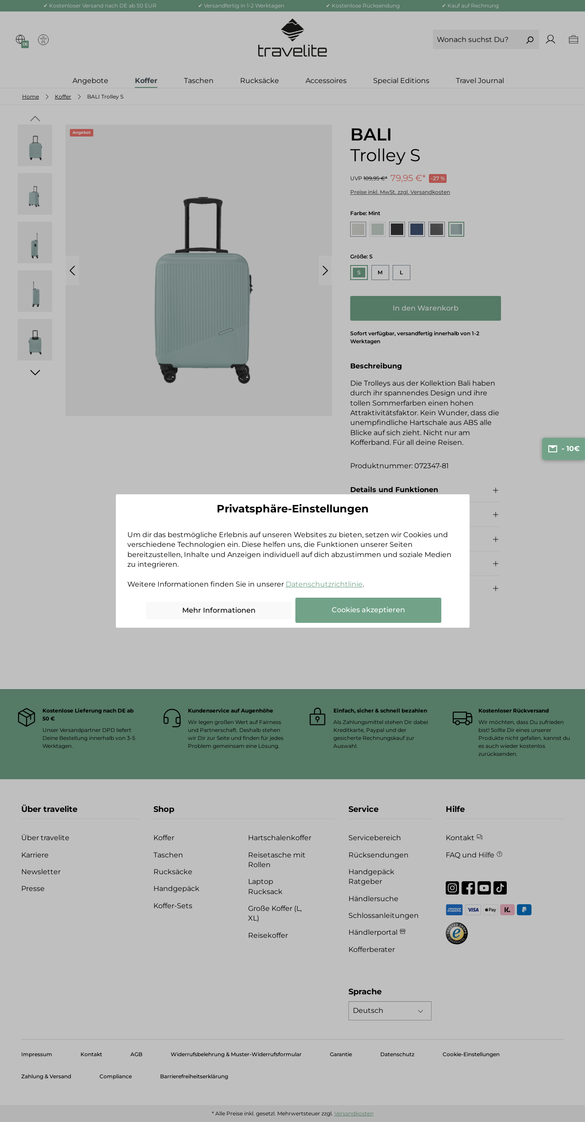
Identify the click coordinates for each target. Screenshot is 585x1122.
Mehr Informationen (219, 610)
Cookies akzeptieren (368, 610)
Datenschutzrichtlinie (324, 584)
